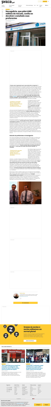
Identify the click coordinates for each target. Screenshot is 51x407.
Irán (35, 5)
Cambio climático (3, 6)
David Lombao (8, 20)
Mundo (31, 393)
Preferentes (8, 9)
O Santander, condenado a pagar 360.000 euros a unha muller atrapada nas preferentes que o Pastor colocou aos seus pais (34, 367)
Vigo (38, 393)
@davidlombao (12, 20)
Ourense (39, 390)
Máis (47, 5)
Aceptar (46, 404)
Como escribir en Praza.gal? (24, 390)
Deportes (31, 387)
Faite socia (45, 1)
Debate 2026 (40, 6)
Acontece (31, 390)
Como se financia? (25, 391)
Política (31, 386)
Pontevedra (39, 391)
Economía (11, 9)
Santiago (39, 392)
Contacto (15, 388)
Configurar (38, 404)
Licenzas (15, 389)
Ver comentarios (25, 302)
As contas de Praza (25, 392)
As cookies (16, 393)
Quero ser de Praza (30, 340)
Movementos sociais (33, 395)
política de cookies (20, 403)
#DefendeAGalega (29, 5)
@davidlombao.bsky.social (24, 296)
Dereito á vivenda (20, 6)
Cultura (31, 391)
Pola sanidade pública (11, 6)
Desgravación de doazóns (24, 394)
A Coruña (39, 386)
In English (15, 394)
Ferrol (39, 387)
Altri (37, 5)
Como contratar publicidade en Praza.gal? (24, 387)
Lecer (31, 392)
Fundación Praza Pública (16, 387)
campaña (14, 96)
